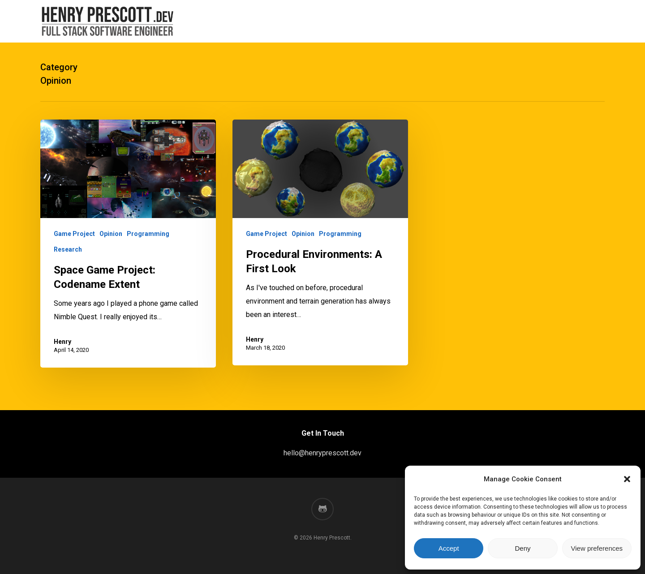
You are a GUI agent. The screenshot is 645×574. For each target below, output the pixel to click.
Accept (449, 548)
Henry (62, 341)
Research (68, 249)
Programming (148, 233)
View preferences (597, 548)
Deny (522, 548)
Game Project (74, 233)
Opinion (110, 233)
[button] (627, 479)
